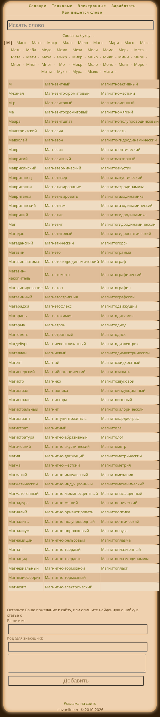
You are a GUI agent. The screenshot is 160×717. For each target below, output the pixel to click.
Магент (15, 362)
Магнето (52, 252)
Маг (11, 224)
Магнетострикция (61, 297)
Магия (14, 456)
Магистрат (18, 428)
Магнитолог (112, 437)
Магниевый (55, 353)
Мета (139, 49)
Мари (114, 42)
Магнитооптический (120, 521)
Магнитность (113, 130)
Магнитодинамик (117, 315)
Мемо (108, 49)
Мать (16, 49)
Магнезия (54, 130)
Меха (47, 57)
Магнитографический (121, 274)
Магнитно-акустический (67, 446)
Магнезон (54, 140)
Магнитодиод (113, 325)
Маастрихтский (22, 130)
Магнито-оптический (120, 149)
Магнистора (56, 399)
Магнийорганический (65, 371)
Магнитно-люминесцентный (71, 493)
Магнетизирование (63, 186)
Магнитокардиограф (120, 418)
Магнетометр (57, 274)
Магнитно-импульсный (66, 474)
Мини (123, 57)
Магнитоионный (116, 399)
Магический (19, 446)
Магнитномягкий (117, 112)
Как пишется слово (82, 12)
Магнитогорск (114, 243)
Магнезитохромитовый (66, 112)
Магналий (17, 512)
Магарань (17, 315)
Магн (21, 42)
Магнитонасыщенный (121, 493)
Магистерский (21, 371)
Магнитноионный (117, 102)
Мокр (77, 64)
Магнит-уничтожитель (65, 418)
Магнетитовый (58, 233)
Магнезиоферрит (24, 577)
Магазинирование (25, 287)
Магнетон (54, 287)
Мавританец (20, 177)
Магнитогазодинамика (122, 196)
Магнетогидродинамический (72, 261)
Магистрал (18, 390)
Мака (36, 42)
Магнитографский (118, 297)
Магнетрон (55, 325)
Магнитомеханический (122, 484)
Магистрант (19, 418)
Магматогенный (23, 493)
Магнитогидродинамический (128, 224)
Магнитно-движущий (64, 456)
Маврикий (18, 158)
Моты (46, 71)
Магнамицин (20, 540)
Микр (62, 57)
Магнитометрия (116, 465)
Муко (62, 71)
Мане (98, 42)
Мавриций (18, 214)
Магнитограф (113, 261)
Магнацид (17, 558)
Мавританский (22, 205)
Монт (123, 64)
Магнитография (116, 287)
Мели (93, 49)
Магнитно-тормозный (65, 577)
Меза (77, 49)
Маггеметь (18, 334)
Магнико (53, 381)
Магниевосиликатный (65, 343)
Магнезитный (57, 84)
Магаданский (20, 243)
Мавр (13, 149)
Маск (129, 42)
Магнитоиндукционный (123, 390)
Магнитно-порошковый (67, 530)
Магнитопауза (114, 530)
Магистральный (23, 409)
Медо (46, 49)
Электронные (92, 6)
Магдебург (18, 343)
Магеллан (17, 353)
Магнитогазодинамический (127, 205)
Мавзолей (17, 140)
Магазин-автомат (24, 261)
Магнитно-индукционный (69, 484)
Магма (14, 465)
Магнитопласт (114, 568)
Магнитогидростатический (126, 233)
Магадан (16, 233)
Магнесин (54, 149)
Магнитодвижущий (119, 306)
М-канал (16, 93)
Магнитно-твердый (62, 549)
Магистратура (21, 437)
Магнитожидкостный (120, 362)
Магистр (16, 381)
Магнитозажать (115, 371)
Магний (52, 362)
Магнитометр (113, 446)
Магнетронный (59, 334)
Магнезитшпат (58, 121)
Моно (108, 64)
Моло (93, 64)
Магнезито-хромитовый (67, 93)
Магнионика (56, 390)
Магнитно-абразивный (66, 437)
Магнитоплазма (116, 540)
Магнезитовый (58, 102)
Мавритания (20, 186)
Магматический (23, 484)
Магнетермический (63, 168)
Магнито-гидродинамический (129, 140)
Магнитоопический (119, 502)
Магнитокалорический (122, 409)
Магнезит (17, 587)
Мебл (31, 49)
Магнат (15, 549)
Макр (52, 42)
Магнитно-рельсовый (65, 540)
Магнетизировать (61, 196)
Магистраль (19, 399)
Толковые (62, 6)
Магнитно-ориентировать (69, 512)
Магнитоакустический (121, 177)
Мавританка (19, 196)
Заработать (123, 6)
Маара (14, 121)
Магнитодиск (113, 334)
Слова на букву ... (78, 35)
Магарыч (16, 325)
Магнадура (18, 502)
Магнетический (59, 243)
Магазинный (20, 297)
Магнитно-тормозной (65, 568)
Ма (11, 112)
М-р (11, 102)
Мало (68, 42)
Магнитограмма (116, 252)
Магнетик (54, 214)
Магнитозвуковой (117, 381)
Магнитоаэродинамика (122, 186)
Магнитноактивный (119, 84)
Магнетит (54, 224)
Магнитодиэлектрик (120, 343)
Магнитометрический (121, 456)
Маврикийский (22, 168)
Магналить (18, 521)
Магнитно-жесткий (62, 465)
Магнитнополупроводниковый (130, 121)
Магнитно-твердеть (63, 558)
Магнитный (55, 428)
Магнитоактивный (118, 158)
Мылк (93, 71)
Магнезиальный (23, 568)
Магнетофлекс (58, 306)
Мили (108, 57)
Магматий (17, 474)
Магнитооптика (115, 512)
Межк (62, 49)
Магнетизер (56, 177)
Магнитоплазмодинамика (125, 558)
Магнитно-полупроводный (70, 521)
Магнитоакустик (116, 168)
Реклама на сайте (80, 707)
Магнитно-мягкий (61, 502)
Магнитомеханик (117, 474)
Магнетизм (55, 205)
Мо (62, 64)
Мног (16, 64)
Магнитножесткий (118, 93)
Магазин (16, 252)
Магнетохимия (58, 315)
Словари (38, 6)
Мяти (108, 71)
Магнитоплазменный (121, 549)
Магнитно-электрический (68, 587)
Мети (31, 57)
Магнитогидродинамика (124, 214)
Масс (144, 42)
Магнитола (111, 428)
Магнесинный (58, 158)
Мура (77, 71)
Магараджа (18, 306)
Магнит (51, 409)
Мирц (139, 57)
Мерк (123, 49)
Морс (139, 64)
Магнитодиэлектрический (125, 353)
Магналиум (18, 530)
